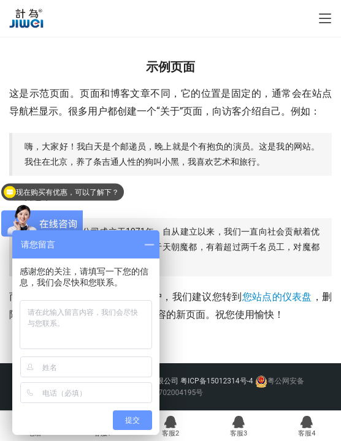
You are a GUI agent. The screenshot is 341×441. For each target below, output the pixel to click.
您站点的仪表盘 (277, 297)
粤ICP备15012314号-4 (217, 381)
